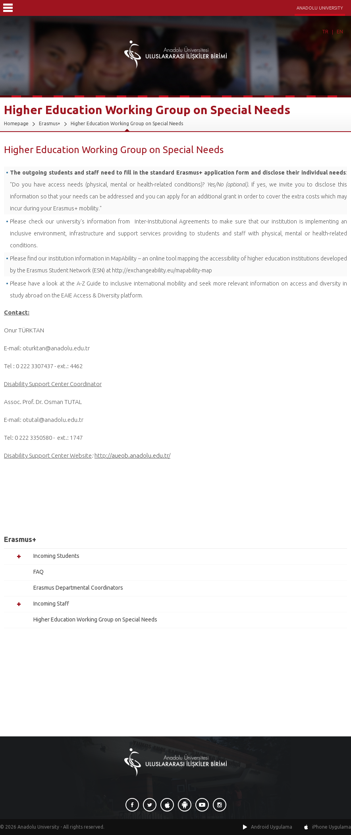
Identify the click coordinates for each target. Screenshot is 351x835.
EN (340, 31)
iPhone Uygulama (331, 826)
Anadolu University (38, 826)
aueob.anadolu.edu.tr (140, 455)
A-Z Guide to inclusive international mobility (131, 283)
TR (325, 31)
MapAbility (124, 258)
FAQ (38, 572)
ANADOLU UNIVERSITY (320, 8)
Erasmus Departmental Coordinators (78, 587)
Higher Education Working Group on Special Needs (127, 123)
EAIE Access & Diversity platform (101, 295)
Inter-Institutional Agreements (172, 221)
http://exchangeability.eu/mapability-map (162, 270)
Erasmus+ (49, 123)
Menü (8, 8)
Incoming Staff (51, 603)
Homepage (16, 123)
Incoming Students (56, 556)
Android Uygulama (271, 826)
